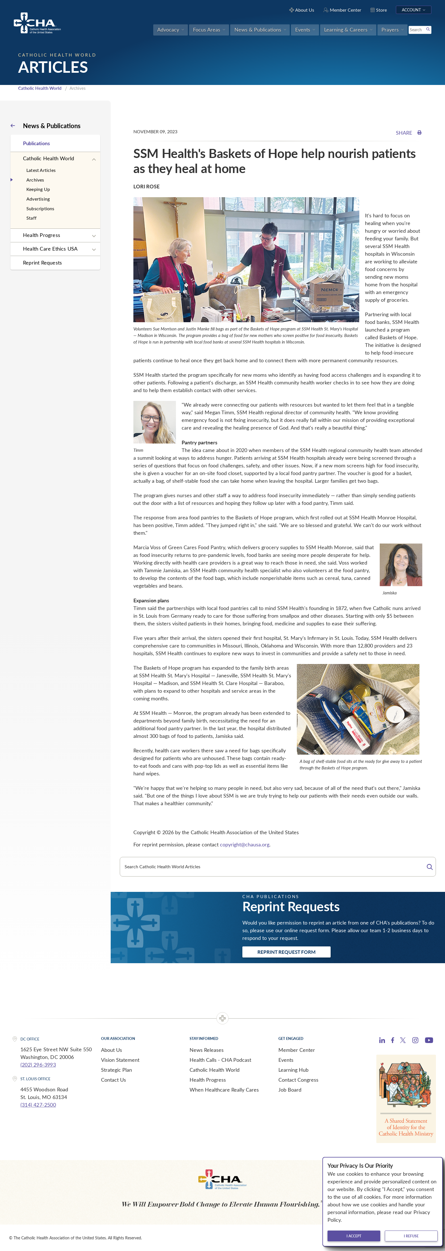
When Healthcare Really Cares (224, 1089)
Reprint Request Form (286, 951)
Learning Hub (293, 1069)
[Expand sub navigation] (94, 159)
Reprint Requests (42, 262)
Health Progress (41, 235)
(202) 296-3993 (38, 1064)
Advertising (38, 199)
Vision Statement (120, 1059)
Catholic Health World (40, 88)
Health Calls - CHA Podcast (220, 1059)
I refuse (411, 1236)
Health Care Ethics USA (50, 248)
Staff (31, 218)
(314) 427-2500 (38, 1104)
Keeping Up (38, 189)
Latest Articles (41, 170)
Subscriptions (40, 208)
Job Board (289, 1089)
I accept (354, 1236)
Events (285, 1059)
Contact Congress (298, 1079)
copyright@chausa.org (244, 844)
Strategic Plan (116, 1069)
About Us (111, 1049)
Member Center (296, 1049)
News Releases (207, 1049)
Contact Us (113, 1079)
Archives (35, 180)
